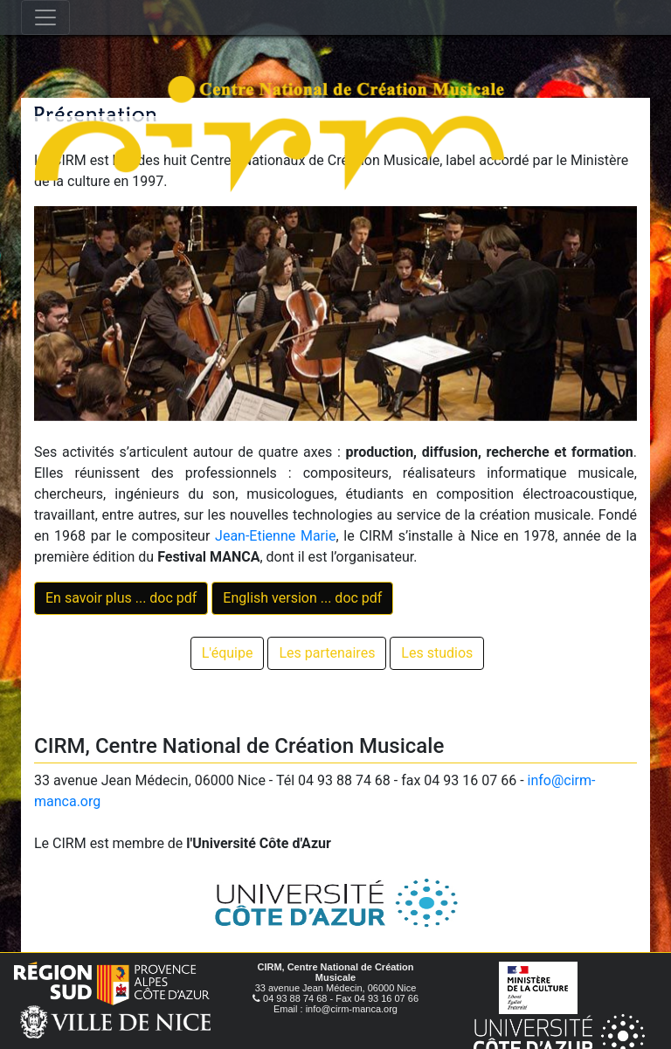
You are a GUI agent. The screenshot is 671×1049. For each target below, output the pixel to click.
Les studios (437, 653)
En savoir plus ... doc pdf (121, 598)
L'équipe (227, 653)
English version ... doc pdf (302, 598)
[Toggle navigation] (45, 17)
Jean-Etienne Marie (275, 536)
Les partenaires (327, 653)
